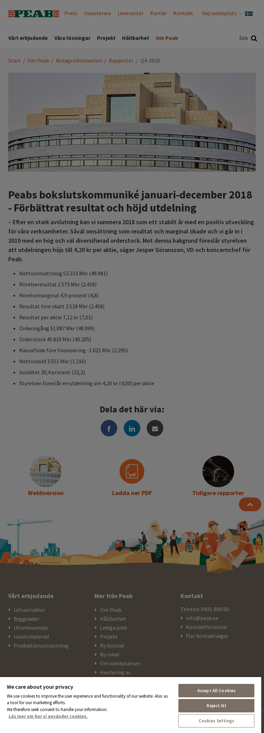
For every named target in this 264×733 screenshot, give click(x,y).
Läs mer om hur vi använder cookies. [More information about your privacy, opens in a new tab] (48, 716)
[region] (130, 704)
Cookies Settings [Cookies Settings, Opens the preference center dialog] (216, 721)
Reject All (216, 706)
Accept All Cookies (216, 691)
